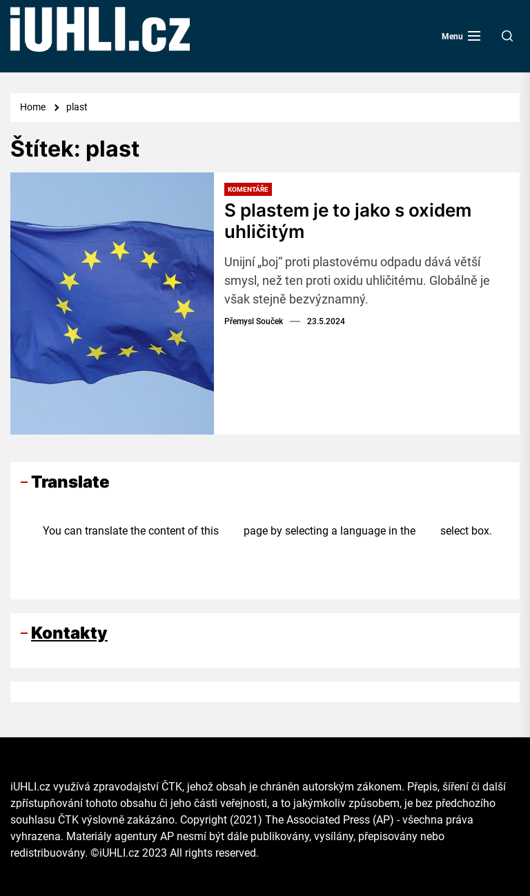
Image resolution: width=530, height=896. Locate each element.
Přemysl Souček (253, 321)
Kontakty (69, 633)
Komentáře (248, 189)
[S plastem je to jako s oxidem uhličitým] (112, 303)
